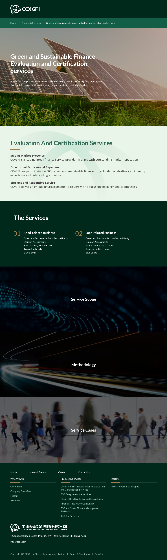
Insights (115, 478)
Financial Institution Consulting (77, 503)
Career (62, 472)
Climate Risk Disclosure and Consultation (82, 499)
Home (13, 23)
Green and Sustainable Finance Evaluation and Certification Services (80, 23)
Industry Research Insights (125, 486)
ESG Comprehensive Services (76, 494)
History (14, 495)
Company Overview (20, 491)
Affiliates (15, 500)
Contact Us (84, 472)
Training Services (70, 516)
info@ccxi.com (18, 541)
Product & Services (31, 23)
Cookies (99, 554)
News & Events (38, 472)
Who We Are (17, 478)
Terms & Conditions (80, 554)
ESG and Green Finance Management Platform (80, 510)
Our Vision (16, 486)
